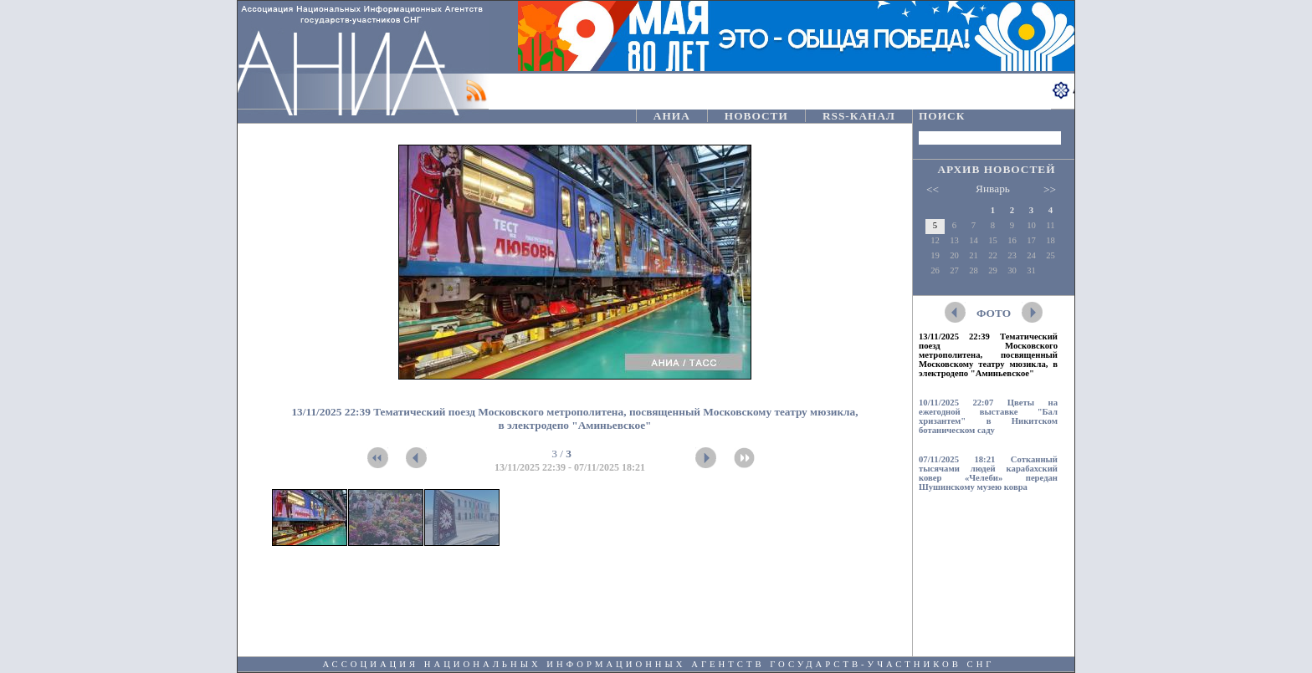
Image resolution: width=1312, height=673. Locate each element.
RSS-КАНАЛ (859, 116)
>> (1049, 189)
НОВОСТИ (756, 116)
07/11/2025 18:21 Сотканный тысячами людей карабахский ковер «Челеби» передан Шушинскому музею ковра (988, 473)
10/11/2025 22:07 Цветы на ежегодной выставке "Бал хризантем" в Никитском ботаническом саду (988, 416)
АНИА (671, 116)
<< (932, 189)
